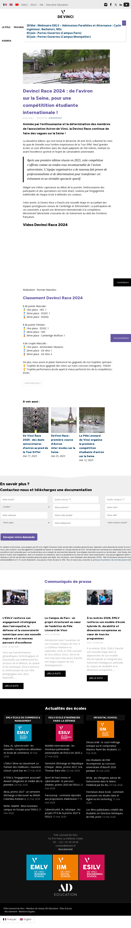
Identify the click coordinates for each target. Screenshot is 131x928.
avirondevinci (55, 118)
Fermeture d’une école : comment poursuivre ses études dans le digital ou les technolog (104, 795)
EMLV (24, 4)
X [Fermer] (124, 23)
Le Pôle (6, 27)
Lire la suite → (13, 686)
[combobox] (76, 499)
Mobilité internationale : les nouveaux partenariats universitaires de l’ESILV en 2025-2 (63, 749)
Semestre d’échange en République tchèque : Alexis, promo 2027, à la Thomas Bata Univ (64, 767)
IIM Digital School (105, 717)
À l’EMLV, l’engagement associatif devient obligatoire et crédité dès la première (23, 781)
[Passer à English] (25, 919)
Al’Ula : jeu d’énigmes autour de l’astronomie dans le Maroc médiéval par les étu (103, 781)
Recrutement (65, 849)
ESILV (34, 4)
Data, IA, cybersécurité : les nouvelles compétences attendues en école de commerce (22, 749)
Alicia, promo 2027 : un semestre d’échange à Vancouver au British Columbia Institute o (22, 795)
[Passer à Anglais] (10, 5)
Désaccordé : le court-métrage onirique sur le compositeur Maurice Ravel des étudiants (103, 746)
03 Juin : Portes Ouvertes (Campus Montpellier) (59, 37)
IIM (41, 4)
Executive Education (57, 4)
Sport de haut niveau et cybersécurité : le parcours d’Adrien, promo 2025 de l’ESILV (62, 781)
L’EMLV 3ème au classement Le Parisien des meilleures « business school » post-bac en (22, 767)
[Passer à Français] (9, 919)
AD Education (51, 908)
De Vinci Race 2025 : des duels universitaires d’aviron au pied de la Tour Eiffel (35, 444)
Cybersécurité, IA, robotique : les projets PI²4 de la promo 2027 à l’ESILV (63, 813)
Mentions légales (27, 911)
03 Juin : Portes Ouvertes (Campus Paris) (54, 33)
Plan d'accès (66, 908)
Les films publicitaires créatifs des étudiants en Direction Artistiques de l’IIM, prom (104, 813)
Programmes (22, 27)
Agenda (6, 40)
